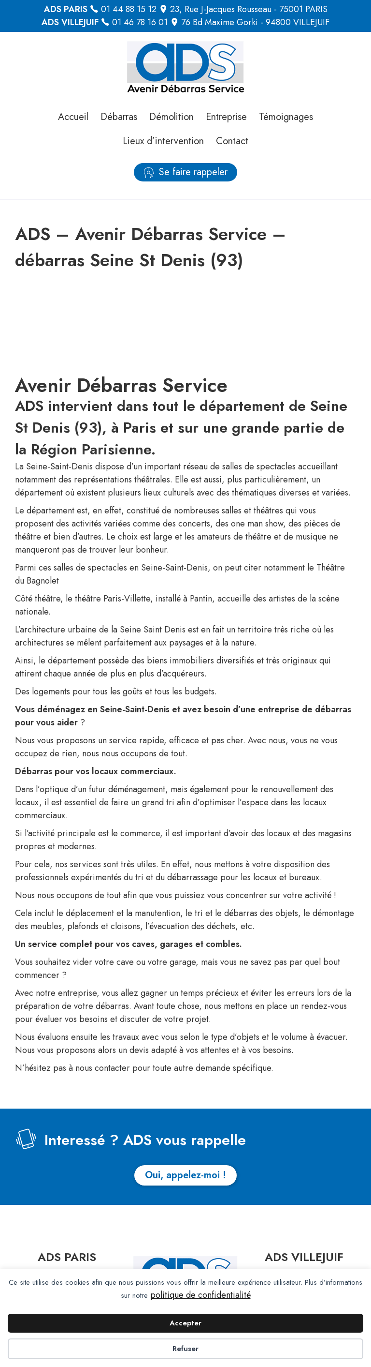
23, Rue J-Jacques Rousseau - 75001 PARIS (249, 9)
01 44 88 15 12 (129, 9)
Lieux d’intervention (163, 141)
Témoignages (286, 117)
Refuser (185, 1348)
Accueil (73, 117)
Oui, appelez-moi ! (185, 1175)
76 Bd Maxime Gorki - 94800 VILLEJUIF (255, 22)
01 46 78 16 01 (140, 22)
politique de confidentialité (200, 1295)
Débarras (118, 117)
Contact (232, 141)
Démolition (171, 117)
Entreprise (226, 117)
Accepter (185, 1323)
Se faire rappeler (193, 172)
